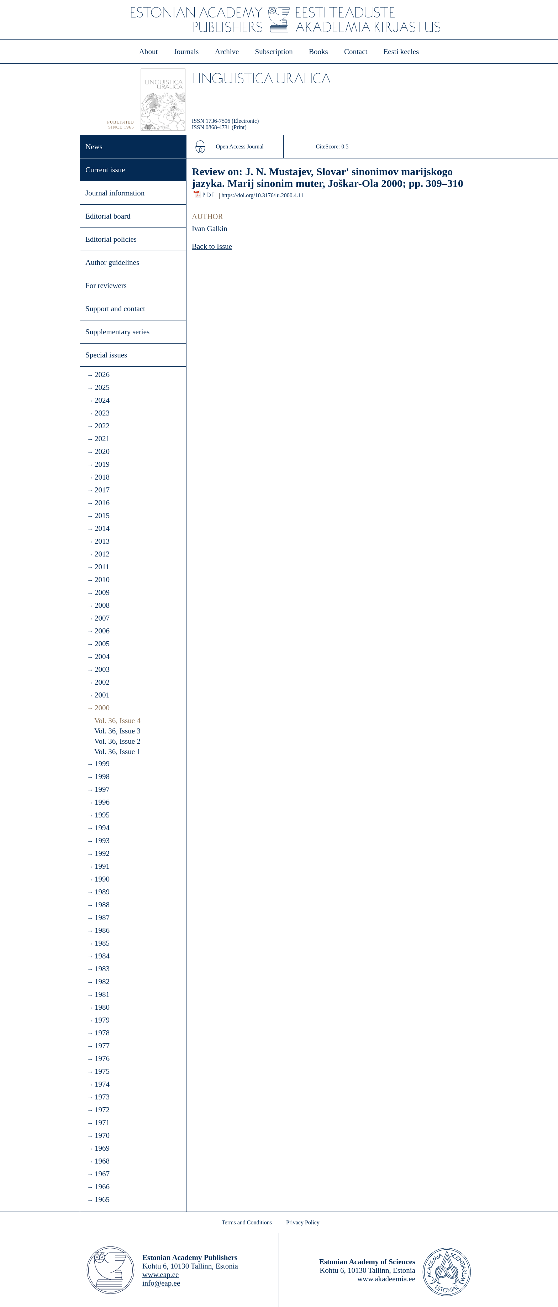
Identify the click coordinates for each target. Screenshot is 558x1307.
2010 (102, 579)
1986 (102, 930)
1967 (102, 1174)
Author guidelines (112, 262)
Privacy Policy (303, 1222)
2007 (102, 618)
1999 (102, 763)
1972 (102, 1109)
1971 (102, 1122)
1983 (102, 968)
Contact (355, 51)
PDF (209, 193)
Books (318, 51)
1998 (102, 776)
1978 (102, 1033)
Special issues (106, 355)
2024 (102, 400)
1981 (102, 994)
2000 (102, 708)
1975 (102, 1071)
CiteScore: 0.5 (332, 146)
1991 (102, 866)
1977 (102, 1045)
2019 (102, 464)
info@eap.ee (161, 1283)
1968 (102, 1161)
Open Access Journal (240, 146)
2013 (102, 541)
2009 (102, 592)
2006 (102, 631)
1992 (102, 853)
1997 (102, 789)
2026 (102, 374)
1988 (102, 904)
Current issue (105, 170)
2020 (102, 451)
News (93, 146)
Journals (186, 51)
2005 (102, 643)
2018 (102, 477)
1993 (102, 840)
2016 (102, 502)
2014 (102, 528)
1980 (102, 1007)
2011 (102, 567)
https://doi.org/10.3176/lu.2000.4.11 (262, 195)
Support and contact (115, 308)
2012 (102, 554)
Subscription (274, 51)
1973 (102, 1097)
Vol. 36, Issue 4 (117, 720)
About (148, 51)
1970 (102, 1135)
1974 (102, 1084)
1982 (102, 981)
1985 (102, 943)
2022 (102, 426)
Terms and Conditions (247, 1222)
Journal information (114, 193)
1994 (102, 828)
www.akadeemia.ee (386, 1279)
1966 (102, 1186)
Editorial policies (111, 239)
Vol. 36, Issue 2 (117, 741)
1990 (102, 879)
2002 (102, 682)
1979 (102, 1020)
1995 (102, 815)
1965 (102, 1199)
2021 (102, 438)
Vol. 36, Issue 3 (117, 731)
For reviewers (106, 285)
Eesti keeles (401, 51)
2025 (102, 387)
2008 (102, 605)
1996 (102, 802)
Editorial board (108, 216)
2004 (102, 656)
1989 (102, 892)
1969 (102, 1148)
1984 (102, 956)
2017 (102, 490)
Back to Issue (212, 246)
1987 (102, 917)
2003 (102, 669)
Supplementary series (117, 332)
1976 (102, 1058)
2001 (102, 695)
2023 (102, 413)
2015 (102, 515)
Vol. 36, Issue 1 (117, 751)
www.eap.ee (160, 1274)
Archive (227, 51)
